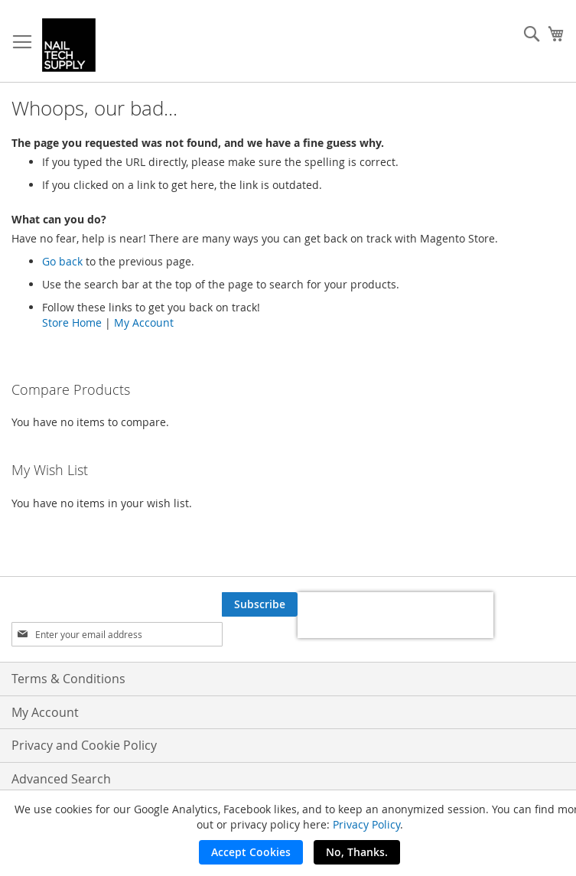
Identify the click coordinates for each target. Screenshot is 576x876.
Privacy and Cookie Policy (84, 745)
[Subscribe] (260, 604)
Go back (62, 261)
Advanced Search (61, 778)
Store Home (72, 322)
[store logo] (69, 45)
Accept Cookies (251, 852)
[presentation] (395, 615)
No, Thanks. (357, 852)
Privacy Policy (366, 824)
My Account (144, 322)
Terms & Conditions (68, 678)
